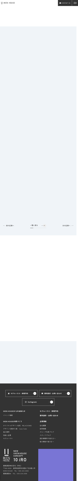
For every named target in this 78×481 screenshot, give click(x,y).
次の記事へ (67, 229)
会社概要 (43, 408)
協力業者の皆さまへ (47, 424)
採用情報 (43, 411)
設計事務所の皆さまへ (48, 421)
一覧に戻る (34, 229)
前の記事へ (8, 229)
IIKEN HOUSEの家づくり (12, 404)
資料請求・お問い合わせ (52, 376)
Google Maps (67, 470)
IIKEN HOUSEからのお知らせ (14, 393)
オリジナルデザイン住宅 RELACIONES (17, 408)
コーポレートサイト (69, 477)
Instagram (31, 384)
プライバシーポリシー (53, 477)
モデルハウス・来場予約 (18, 376)
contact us (64, 3)
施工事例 (6, 414)
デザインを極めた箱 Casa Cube (15, 411)
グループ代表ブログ (47, 414)
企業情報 (43, 404)
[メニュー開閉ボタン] (75, 3)
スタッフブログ (45, 417)
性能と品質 (7, 417)
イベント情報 (8, 398)
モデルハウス (8, 421)
